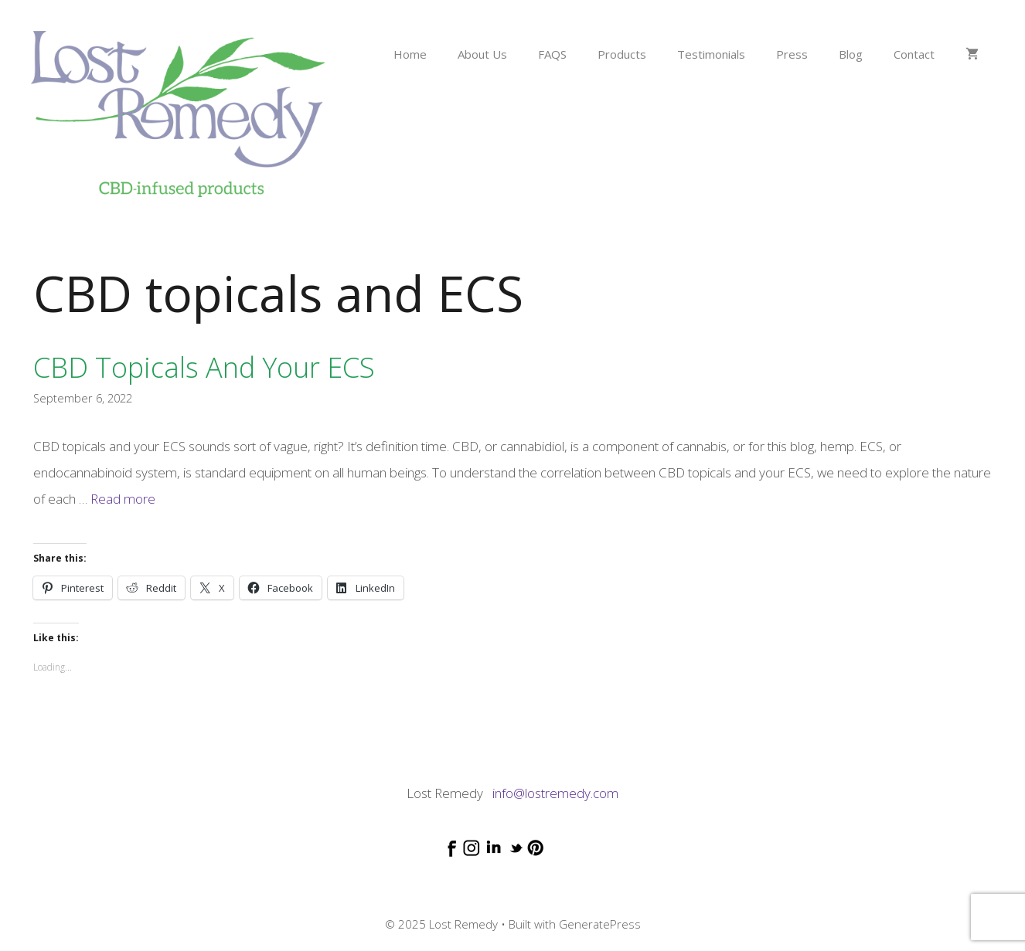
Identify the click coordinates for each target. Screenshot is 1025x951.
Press (792, 54)
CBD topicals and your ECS (204, 367)
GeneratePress (600, 924)
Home (410, 54)
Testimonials (711, 54)
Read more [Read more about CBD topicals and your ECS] (122, 499)
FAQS (552, 54)
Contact (914, 54)
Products (622, 54)
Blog (851, 54)
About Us (482, 54)
